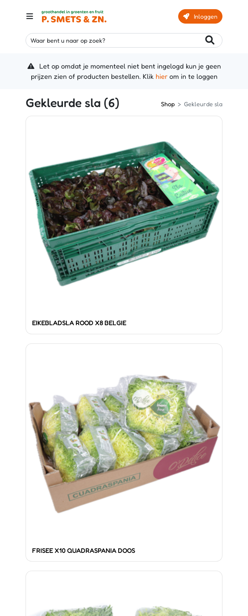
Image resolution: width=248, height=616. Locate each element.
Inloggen (200, 16)
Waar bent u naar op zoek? (122, 40)
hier (161, 76)
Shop (168, 104)
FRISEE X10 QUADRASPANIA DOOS (83, 550)
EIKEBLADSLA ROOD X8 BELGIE (79, 323)
